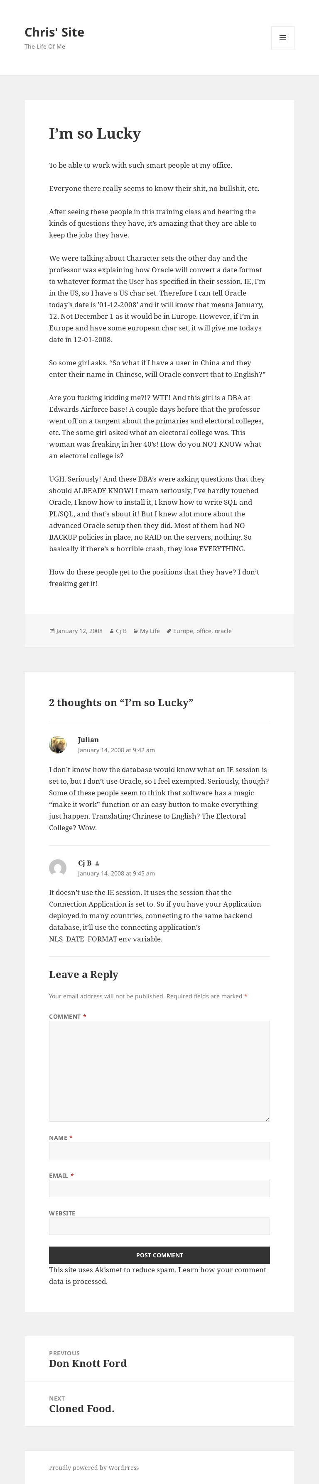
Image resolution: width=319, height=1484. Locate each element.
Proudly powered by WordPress (94, 1468)
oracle (223, 631)
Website (62, 1213)
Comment (67, 1016)
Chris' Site (54, 32)
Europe (183, 631)
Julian (88, 739)
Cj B (121, 631)
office (203, 631)
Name (61, 1138)
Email (61, 1175)
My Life (150, 631)
